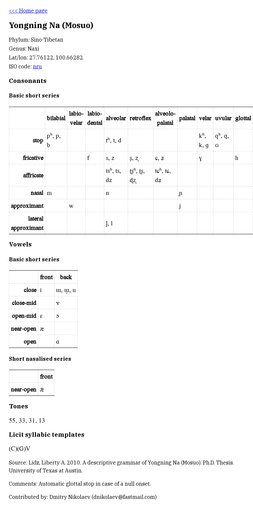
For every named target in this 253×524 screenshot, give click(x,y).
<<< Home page (28, 10)
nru (37, 66)
